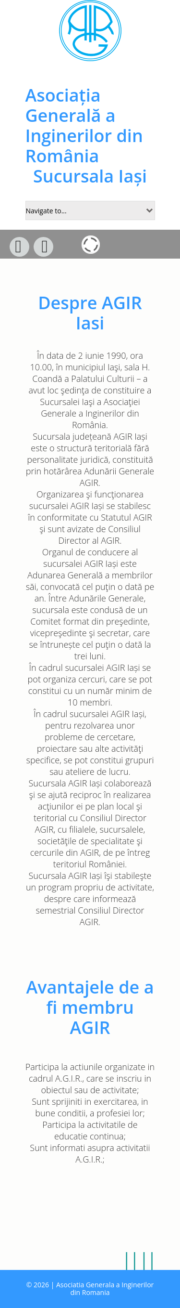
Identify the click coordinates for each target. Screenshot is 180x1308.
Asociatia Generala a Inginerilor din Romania (105, 1288)
